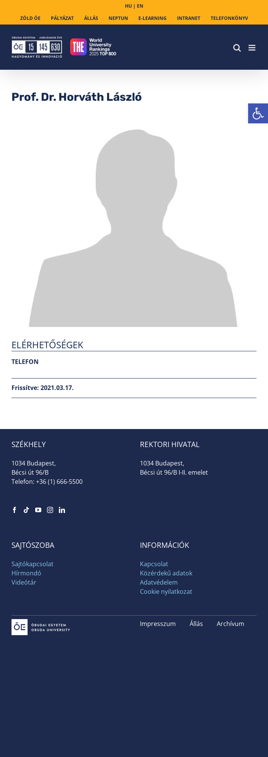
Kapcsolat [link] (154, 564)
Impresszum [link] (158, 623)
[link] (258, 113)
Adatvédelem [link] (159, 582)
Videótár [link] (23, 582)
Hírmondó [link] (26, 573)
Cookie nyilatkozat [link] (166, 591)
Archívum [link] (230, 623)
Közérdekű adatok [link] (166, 573)
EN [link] (140, 6)
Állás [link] (196, 623)
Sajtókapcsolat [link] (32, 564)
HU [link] (128, 6)
